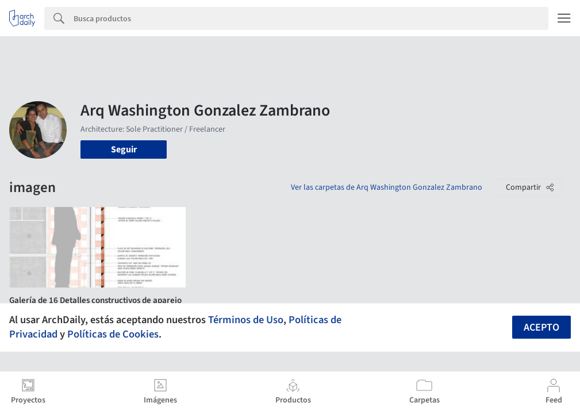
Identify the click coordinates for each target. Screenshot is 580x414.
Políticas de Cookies (113, 334)
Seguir (124, 149)
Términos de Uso (245, 319)
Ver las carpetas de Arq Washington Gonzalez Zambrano (386, 187)
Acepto (541, 327)
